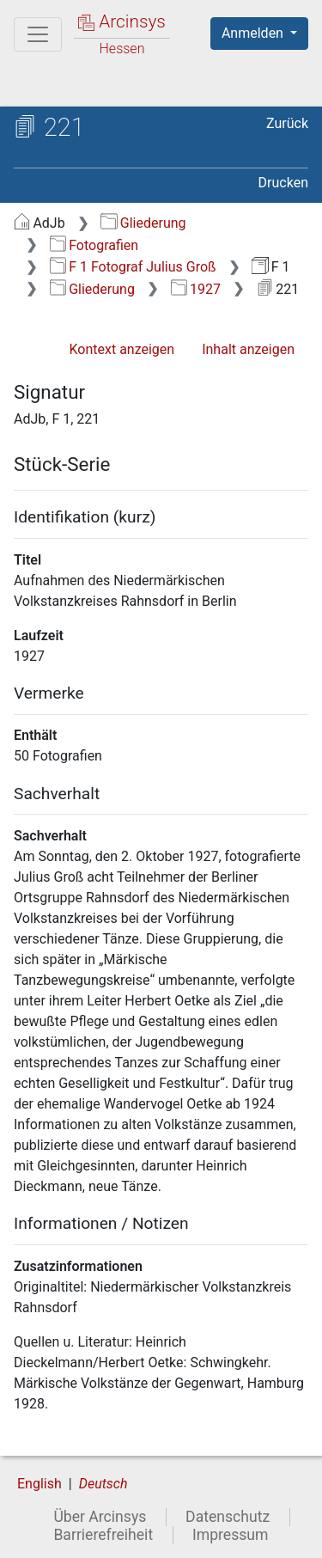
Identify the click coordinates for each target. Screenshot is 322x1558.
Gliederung (142, 223)
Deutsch (103, 1484)
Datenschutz (227, 1516)
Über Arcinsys (99, 1516)
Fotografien (94, 245)
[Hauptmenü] (38, 34)
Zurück (287, 123)
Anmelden (254, 33)
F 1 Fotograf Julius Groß (133, 267)
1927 (196, 289)
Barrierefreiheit (103, 1534)
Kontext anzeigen (121, 349)
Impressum (230, 1534)
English (39, 1484)
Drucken (283, 182)
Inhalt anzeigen (248, 349)
